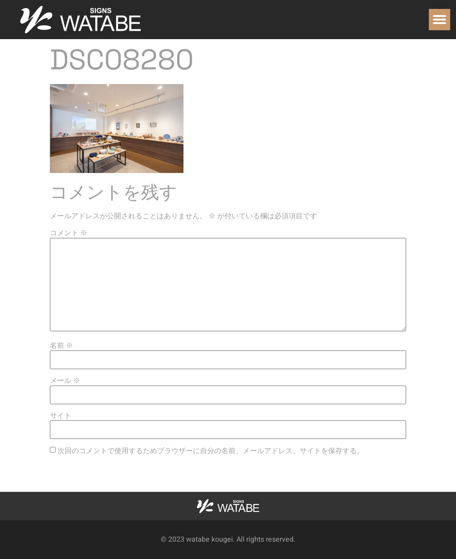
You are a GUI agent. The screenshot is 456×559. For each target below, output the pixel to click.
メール (65, 380)
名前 (61, 345)
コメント (68, 233)
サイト (60, 415)
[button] (439, 19)
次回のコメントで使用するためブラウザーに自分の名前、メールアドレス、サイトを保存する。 (210, 450)
